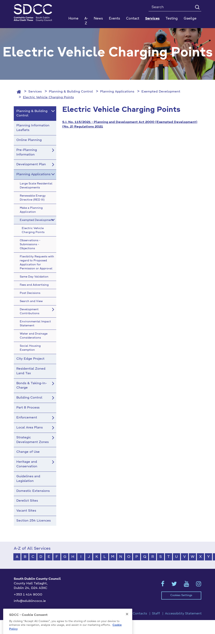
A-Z (86, 21)
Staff (156, 613)
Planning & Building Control (71, 91)
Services (35, 91)
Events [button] (114, 18)
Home (73, 18)
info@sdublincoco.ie (30, 601)
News (98, 18)
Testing (172, 18)
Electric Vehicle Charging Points (48, 97)
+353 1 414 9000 (28, 594)
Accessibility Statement (183, 613)
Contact (132, 18)
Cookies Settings (181, 595)
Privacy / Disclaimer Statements (84, 613)
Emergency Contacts (130, 613)
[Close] (127, 622)
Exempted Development (160, 91)
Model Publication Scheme (34, 613)
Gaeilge (190, 18)
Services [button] (152, 18)
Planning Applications (117, 91)
